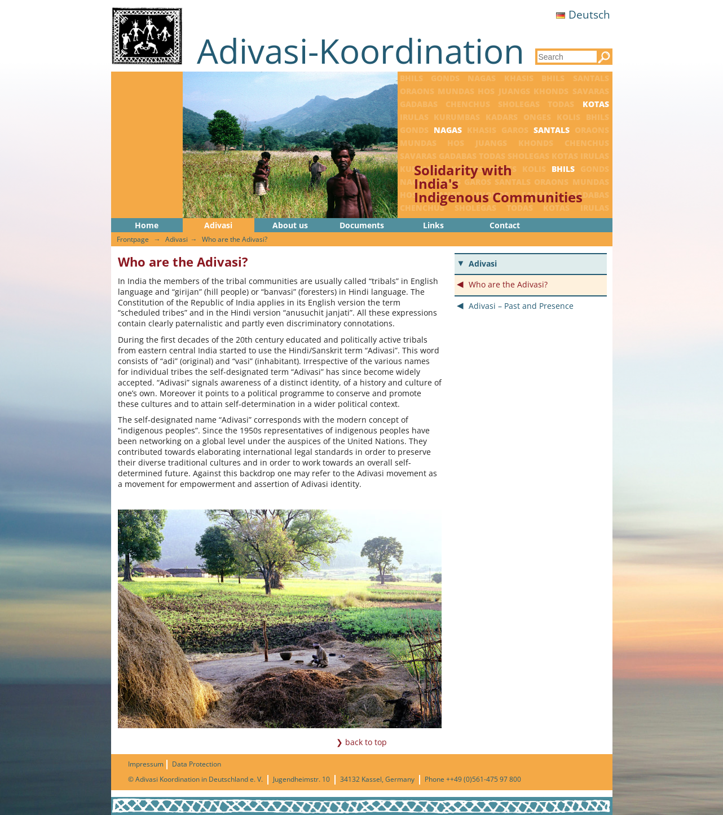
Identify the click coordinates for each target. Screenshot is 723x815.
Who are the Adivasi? (234, 239)
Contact (505, 225)
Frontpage (133, 239)
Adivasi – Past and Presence (521, 305)
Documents (362, 225)
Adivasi (218, 225)
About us (290, 225)
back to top (366, 742)
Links (433, 225)
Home (146, 225)
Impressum (146, 764)
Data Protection (196, 764)
